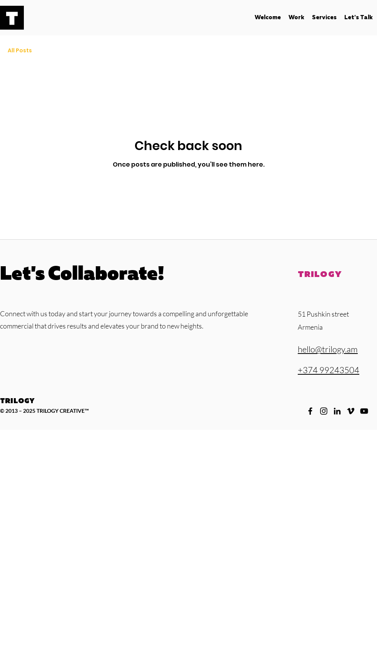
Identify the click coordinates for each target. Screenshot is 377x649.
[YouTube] (364, 411)
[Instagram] (324, 411)
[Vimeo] (350, 411)
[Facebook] (310, 411)
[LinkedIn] (337, 411)
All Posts (20, 50)
